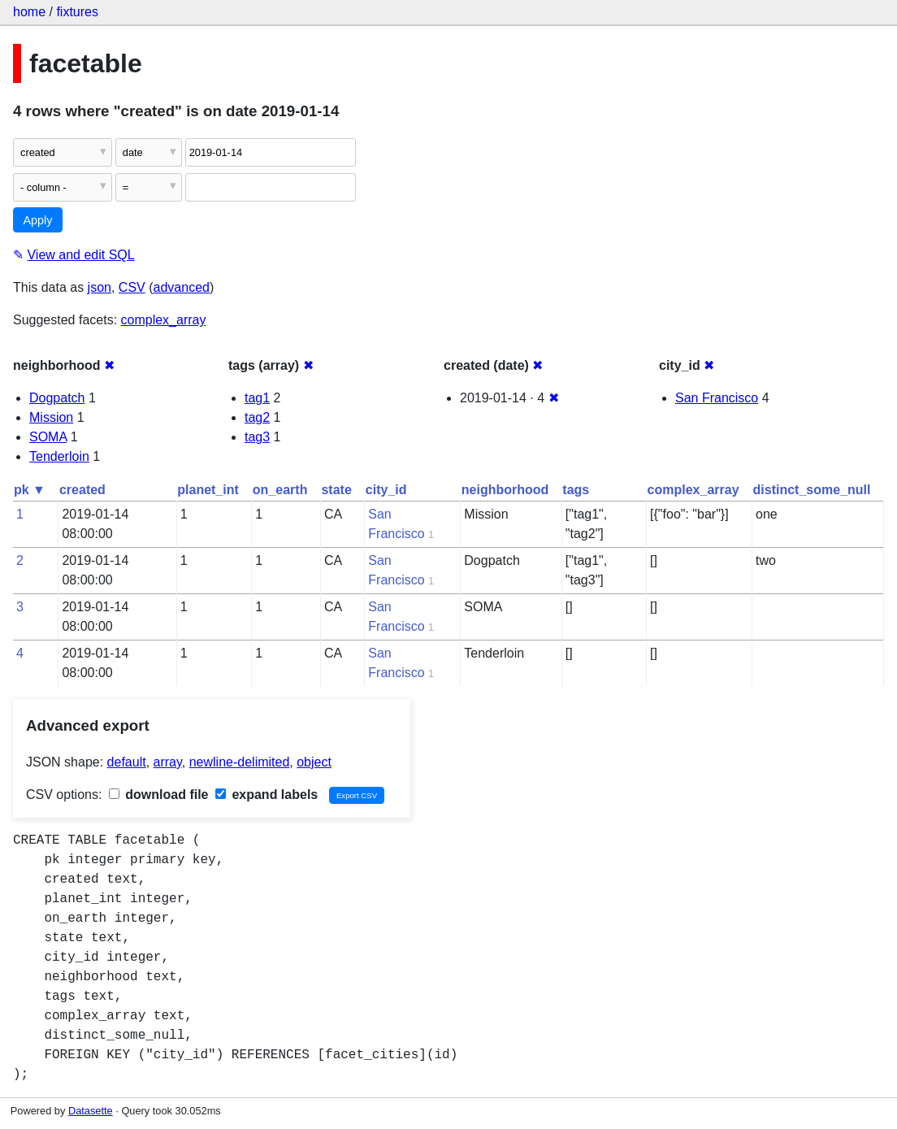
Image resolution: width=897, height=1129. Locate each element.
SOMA (48, 437)
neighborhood (505, 490)
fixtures (77, 12)
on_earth (280, 490)
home (29, 12)
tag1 (257, 398)
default (126, 762)
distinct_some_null (812, 490)
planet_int (208, 490)
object (314, 762)
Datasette (90, 1111)
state (336, 490)
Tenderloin (59, 456)
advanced (182, 287)
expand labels (266, 794)
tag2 (257, 417)
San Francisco (716, 398)
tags (575, 490)
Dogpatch (57, 398)
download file (159, 794)
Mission (51, 417)
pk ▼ (30, 490)
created (82, 490)
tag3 (257, 437)
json (99, 287)
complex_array (163, 320)
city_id (386, 490)
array (168, 762)
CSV (132, 287)
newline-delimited (239, 762)
